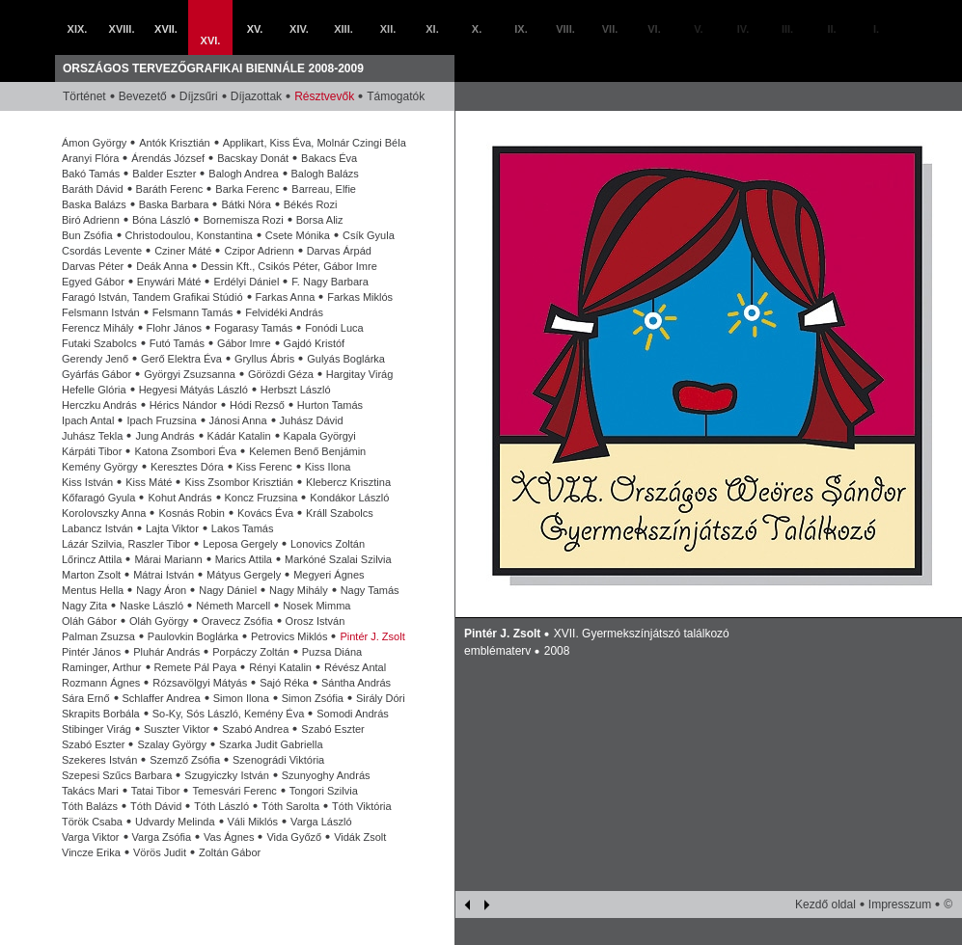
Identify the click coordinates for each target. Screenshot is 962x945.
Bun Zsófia (87, 235)
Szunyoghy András (326, 775)
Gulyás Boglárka (346, 358)
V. (698, 29)
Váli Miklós (253, 821)
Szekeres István (99, 760)
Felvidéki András (284, 312)
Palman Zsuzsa (98, 636)
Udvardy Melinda (175, 821)
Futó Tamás (177, 343)
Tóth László (221, 806)
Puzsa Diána (332, 652)
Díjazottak (256, 96)
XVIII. (122, 29)
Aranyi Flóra (90, 158)
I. (876, 29)
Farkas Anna (286, 297)
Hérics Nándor (183, 405)
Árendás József (168, 158)
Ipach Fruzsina (161, 420)
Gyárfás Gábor (96, 374)
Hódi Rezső (257, 405)
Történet (84, 96)
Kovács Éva (265, 513)
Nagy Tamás (370, 590)
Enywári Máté (169, 281)
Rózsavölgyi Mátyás (199, 682)
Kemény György (100, 466)
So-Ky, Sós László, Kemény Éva (228, 713)
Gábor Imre (244, 343)
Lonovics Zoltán (327, 544)
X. (476, 29)
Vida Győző (293, 837)
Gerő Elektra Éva (181, 358)
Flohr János (174, 328)
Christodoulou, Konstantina (189, 235)
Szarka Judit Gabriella (271, 744)
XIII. (343, 29)
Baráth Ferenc (170, 189)
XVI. (211, 40)
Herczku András (99, 405)
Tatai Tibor (155, 790)
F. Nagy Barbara (329, 281)
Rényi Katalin (280, 667)
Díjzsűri (198, 96)
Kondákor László (349, 497)
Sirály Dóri (380, 698)
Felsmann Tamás (193, 312)
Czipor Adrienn (258, 250)
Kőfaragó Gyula (98, 497)
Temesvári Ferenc (234, 790)
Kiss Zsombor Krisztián (238, 482)
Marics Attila (243, 559)
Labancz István (97, 528)
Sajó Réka (284, 682)
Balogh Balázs (325, 173)
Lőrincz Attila (92, 559)
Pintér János (91, 652)
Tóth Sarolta (290, 806)
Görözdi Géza (281, 374)
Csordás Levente (102, 250)
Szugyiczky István (226, 775)
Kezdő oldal (825, 904)
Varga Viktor (91, 837)
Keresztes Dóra (187, 466)
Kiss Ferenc (264, 466)
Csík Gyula (369, 235)
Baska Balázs (94, 204)
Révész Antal (355, 667)
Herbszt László (296, 389)
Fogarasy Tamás (253, 328)
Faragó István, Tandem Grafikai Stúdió (152, 297)
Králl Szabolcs (339, 513)
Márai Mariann (168, 559)
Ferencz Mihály (98, 328)
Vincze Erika (91, 852)
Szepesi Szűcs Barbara (117, 775)
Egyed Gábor (93, 281)
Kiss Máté (148, 482)
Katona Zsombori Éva (185, 451)
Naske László (151, 605)
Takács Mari (90, 790)
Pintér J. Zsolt (372, 636)
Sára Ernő (86, 698)
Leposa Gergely (240, 544)
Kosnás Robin (191, 513)
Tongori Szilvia (323, 790)
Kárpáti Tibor (92, 451)
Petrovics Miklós (289, 636)
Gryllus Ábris (264, 358)
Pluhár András (166, 652)
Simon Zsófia (313, 698)
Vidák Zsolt (360, 837)
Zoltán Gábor (230, 852)
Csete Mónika (297, 235)
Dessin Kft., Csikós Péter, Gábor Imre (289, 266)
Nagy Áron (161, 590)
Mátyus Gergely (243, 574)
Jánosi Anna (238, 420)
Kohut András (179, 497)
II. (831, 29)
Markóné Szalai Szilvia (338, 559)
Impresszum (899, 904)
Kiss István (87, 482)
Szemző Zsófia (185, 760)
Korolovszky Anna (104, 513)
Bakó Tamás (91, 173)
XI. (432, 29)
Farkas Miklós (360, 297)
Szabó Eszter (332, 729)
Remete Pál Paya (195, 667)
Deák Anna (162, 266)
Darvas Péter (93, 266)
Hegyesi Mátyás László (193, 389)
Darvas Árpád (339, 250)
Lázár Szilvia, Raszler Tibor (126, 544)
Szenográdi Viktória (278, 760)
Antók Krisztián (174, 142)
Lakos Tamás (242, 528)
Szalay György (171, 744)
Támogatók (396, 96)
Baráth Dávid (93, 189)
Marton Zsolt (91, 574)
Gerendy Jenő (95, 358)
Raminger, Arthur (102, 667)
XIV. (299, 29)
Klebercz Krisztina (348, 482)
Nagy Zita (84, 605)
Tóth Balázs (90, 806)
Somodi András (352, 713)
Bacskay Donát (253, 158)
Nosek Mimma (316, 605)
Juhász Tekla (92, 436)
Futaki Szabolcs (99, 343)
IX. (520, 29)
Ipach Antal (88, 420)
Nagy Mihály (298, 590)
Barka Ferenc (247, 189)
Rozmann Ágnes (101, 682)
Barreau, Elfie (323, 189)
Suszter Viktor (176, 729)
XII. (388, 29)
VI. (653, 29)
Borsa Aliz (320, 220)
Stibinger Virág (96, 729)
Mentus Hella (93, 590)
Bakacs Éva (329, 158)
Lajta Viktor (172, 528)
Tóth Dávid (155, 806)
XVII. (166, 29)
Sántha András (356, 682)
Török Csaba (92, 821)
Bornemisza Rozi (243, 220)
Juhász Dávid (312, 420)
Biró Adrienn (91, 220)
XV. (255, 29)
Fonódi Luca (334, 328)
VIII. (565, 29)
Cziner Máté (182, 250)
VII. (610, 29)
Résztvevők (324, 96)
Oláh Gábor (89, 621)
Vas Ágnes (229, 837)
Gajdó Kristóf (314, 343)
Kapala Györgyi (320, 436)
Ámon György (94, 142)
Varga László (320, 821)
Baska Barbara (174, 204)
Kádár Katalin (239, 436)
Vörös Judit (159, 852)
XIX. (78, 29)
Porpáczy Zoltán (250, 652)
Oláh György (159, 621)
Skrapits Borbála (101, 713)
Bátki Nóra (245, 204)
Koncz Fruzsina (261, 497)
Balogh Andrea (243, 173)
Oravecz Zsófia (237, 621)
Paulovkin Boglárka (193, 636)
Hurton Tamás (330, 405)
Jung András (164, 436)
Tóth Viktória (362, 806)
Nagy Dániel (228, 590)
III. (787, 29)
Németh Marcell (233, 605)
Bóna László (161, 220)
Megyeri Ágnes (328, 574)
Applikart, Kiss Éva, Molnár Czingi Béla (314, 142)
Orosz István (315, 621)
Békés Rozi (311, 204)
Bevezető (143, 96)
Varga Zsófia (162, 837)
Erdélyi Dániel (246, 281)
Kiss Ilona (328, 466)
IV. (743, 29)
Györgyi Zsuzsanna (189, 374)
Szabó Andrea (255, 729)
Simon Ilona (241, 698)
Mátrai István (163, 574)
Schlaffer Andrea (162, 698)
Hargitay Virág (360, 374)
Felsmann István (101, 312)
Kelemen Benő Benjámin (307, 451)
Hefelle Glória (94, 389)
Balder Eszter (164, 173)
